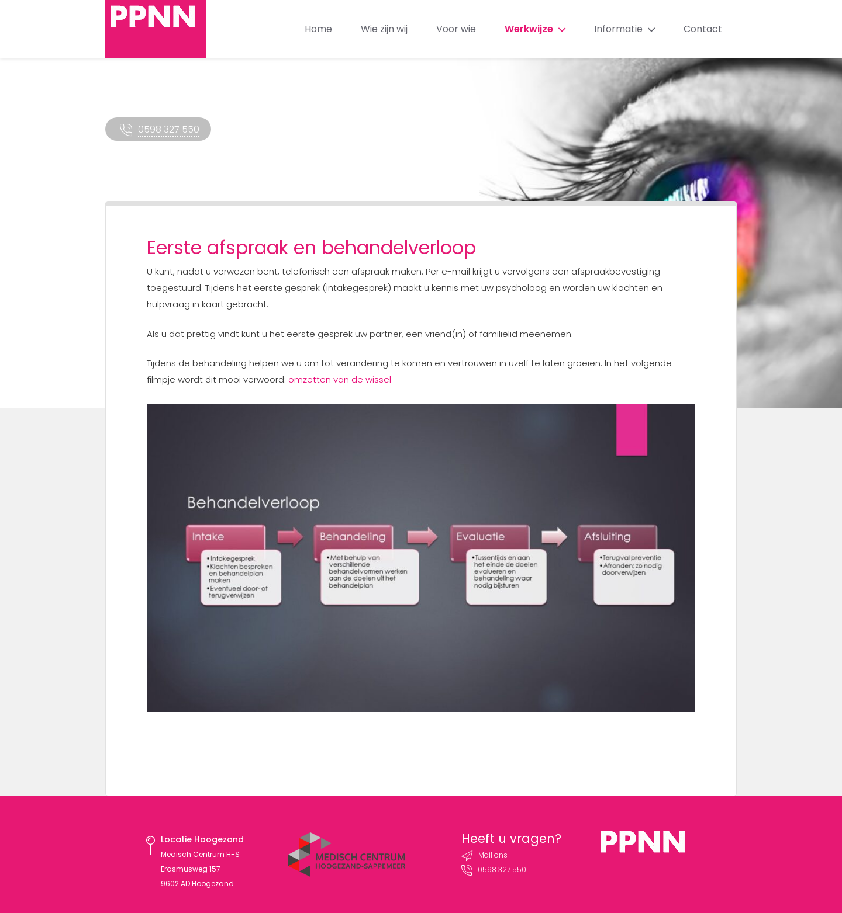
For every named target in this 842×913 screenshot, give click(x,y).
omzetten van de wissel (339, 379)
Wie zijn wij (384, 29)
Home (318, 29)
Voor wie (456, 29)
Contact (703, 29)
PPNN (155, 29)
